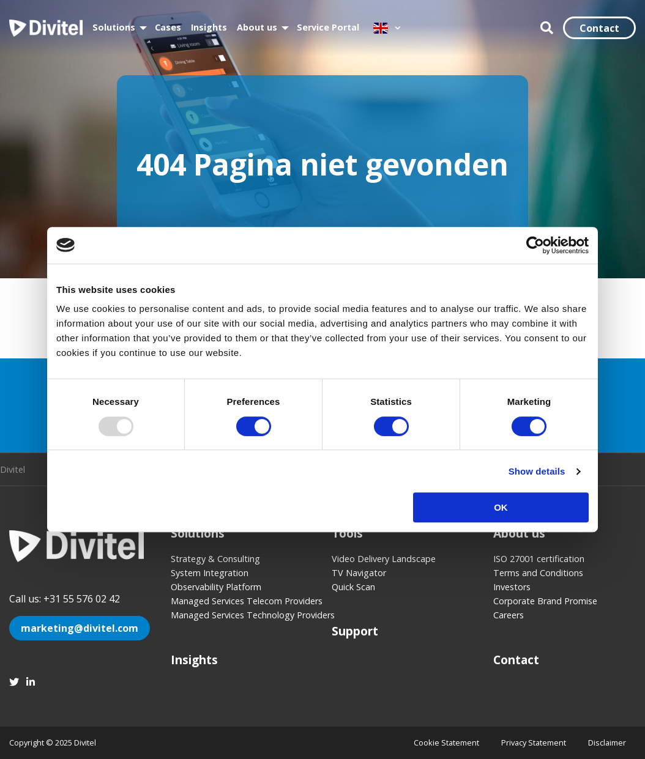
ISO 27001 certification (538, 559)
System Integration (209, 573)
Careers (508, 615)
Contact (599, 28)
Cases (168, 27)
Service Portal (328, 27)
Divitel (46, 28)
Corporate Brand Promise (545, 601)
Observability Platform (216, 587)
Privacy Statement (533, 742)
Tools (347, 533)
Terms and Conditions (538, 573)
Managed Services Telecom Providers (242, 601)
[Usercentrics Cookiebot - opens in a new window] (535, 245)
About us (257, 27)
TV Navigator (359, 573)
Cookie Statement (446, 742)
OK (501, 507)
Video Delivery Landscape (384, 559)
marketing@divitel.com (79, 628)
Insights (209, 27)
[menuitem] (119, 28)
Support (355, 631)
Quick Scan (353, 587)
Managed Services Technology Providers (242, 615)
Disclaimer (607, 742)
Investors (512, 587)
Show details (537, 471)
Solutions (113, 27)
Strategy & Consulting (215, 559)
